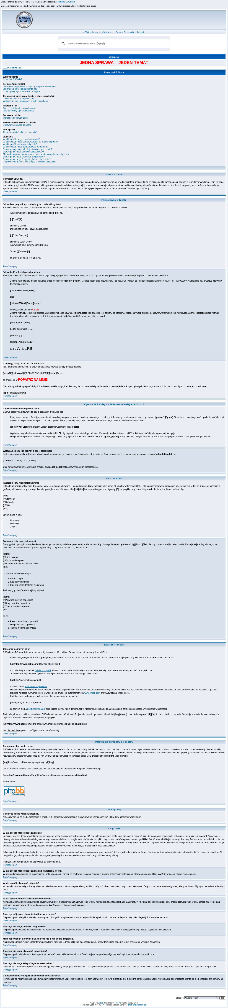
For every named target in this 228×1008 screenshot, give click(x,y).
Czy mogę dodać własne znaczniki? (20, 132)
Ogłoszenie (114, 57)
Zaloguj (140, 32)
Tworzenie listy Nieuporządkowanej (19, 108)
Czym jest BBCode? (12, 79)
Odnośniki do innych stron (15, 118)
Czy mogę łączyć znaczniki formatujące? (22, 91)
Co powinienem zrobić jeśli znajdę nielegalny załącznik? (29, 161)
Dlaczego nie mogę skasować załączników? (24, 156)
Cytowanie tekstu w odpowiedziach (19, 98)
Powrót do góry (10, 191)
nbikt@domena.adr (36, 709)
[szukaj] (113, 44)
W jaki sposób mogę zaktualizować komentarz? (25, 147)
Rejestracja (129, 32)
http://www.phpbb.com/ (36, 686)
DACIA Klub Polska (12, 68)
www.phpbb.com (92, 693)
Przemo (118, 1003)
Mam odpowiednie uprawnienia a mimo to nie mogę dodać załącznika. (36, 154)
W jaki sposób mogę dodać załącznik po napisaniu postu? (30, 142)
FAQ (87, 32)
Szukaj (95, 32)
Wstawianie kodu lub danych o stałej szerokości (25, 101)
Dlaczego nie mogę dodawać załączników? (23, 151)
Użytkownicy (107, 32)
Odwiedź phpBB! (43, 670)
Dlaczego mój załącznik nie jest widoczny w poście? (27, 149)
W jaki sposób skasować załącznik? (20, 144)
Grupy (118, 32)
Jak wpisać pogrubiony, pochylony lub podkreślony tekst (29, 86)
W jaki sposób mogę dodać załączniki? (21, 139)
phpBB (102, 1003)
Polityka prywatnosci (66, 2)
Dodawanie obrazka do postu (17, 125)
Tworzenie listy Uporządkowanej (18, 110)
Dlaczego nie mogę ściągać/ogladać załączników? (27, 159)
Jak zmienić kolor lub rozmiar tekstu (20, 89)
